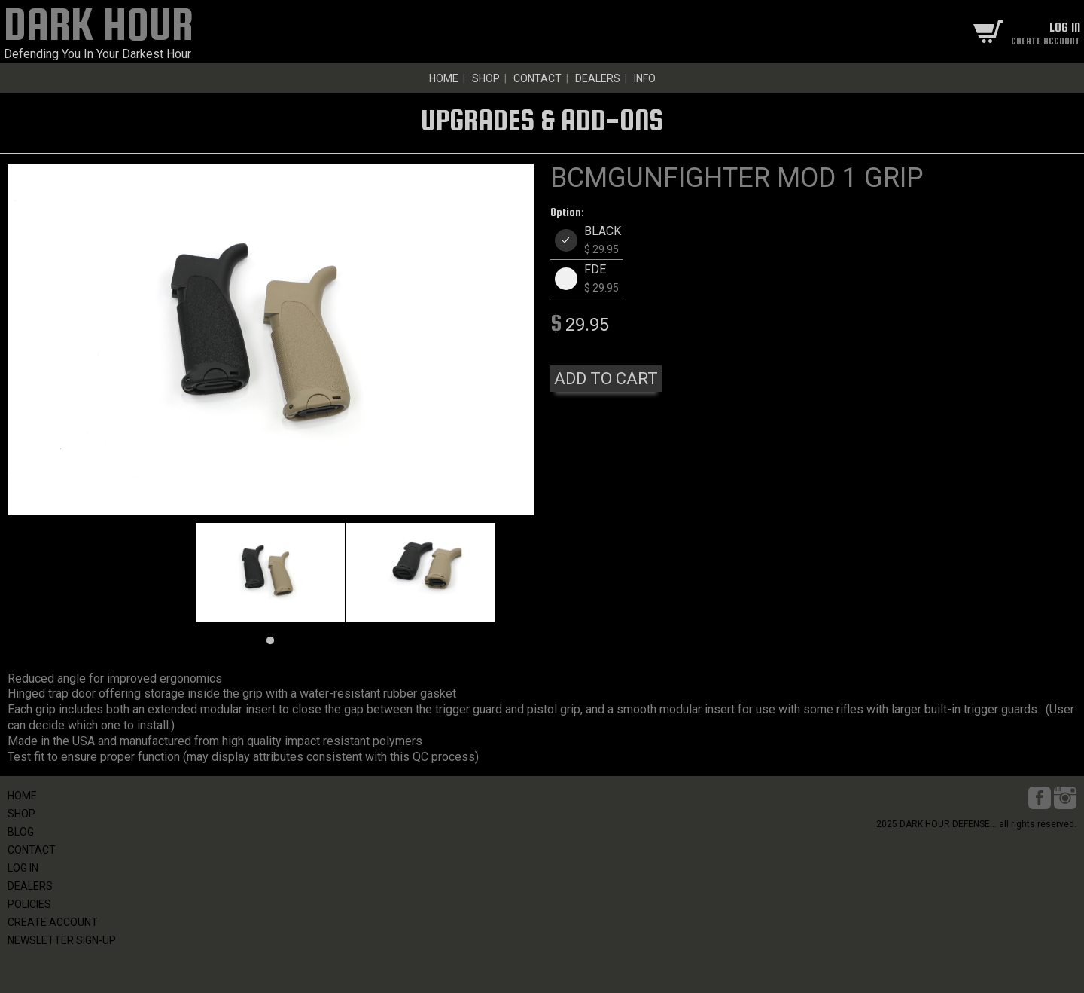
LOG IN (23, 868)
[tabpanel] (270, 572)
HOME (443, 78)
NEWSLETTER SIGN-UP (62, 940)
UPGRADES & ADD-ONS (542, 119)
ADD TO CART (606, 378)
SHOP (486, 78)
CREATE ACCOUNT (53, 922)
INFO (645, 78)
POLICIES (29, 904)
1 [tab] (270, 641)
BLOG (21, 832)
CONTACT (537, 78)
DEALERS (597, 78)
